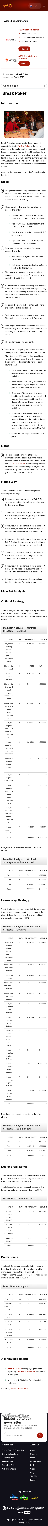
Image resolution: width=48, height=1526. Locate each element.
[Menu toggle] (43, 6)
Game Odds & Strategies (13, 1450)
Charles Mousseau (26, 1371)
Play (24, 49)
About (32, 1450)
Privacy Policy (24, 1523)
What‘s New (35, 1461)
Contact (33, 1454)
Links (32, 1457)
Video (32, 1469)
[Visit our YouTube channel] (4, 1436)
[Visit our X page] (10, 1436)
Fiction (33, 1480)
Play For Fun (7, 1461)
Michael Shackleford (19, 1388)
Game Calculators (10, 1454)
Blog (32, 1472)
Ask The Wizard (9, 1469)
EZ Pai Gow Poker (17, 463)
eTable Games (15, 1368)
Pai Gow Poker (24, 146)
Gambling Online (9, 1465)
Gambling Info (8, 1457)
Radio (32, 1465)
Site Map (34, 1476)
